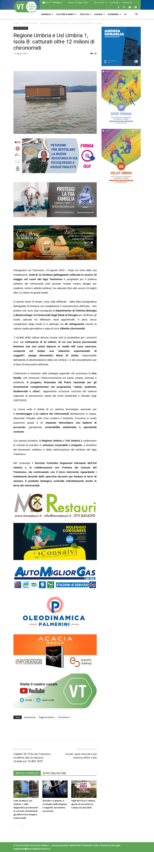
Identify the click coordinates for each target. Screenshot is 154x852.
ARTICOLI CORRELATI (27, 773)
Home (16, 23)
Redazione (127, 2)
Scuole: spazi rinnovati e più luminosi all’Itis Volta (81, 755)
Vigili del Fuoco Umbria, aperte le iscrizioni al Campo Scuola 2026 (83, 804)
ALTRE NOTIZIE (30, 23)
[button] (136, 14)
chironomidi (29, 717)
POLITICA (86, 14)
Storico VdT (100, 2)
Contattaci (114, 2)
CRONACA (47, 14)
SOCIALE (99, 14)
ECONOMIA (114, 14)
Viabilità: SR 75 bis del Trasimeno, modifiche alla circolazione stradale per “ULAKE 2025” (32, 757)
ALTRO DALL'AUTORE (54, 773)
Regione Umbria (47, 717)
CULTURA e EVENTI (66, 14)
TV (125, 14)
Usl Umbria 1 (64, 717)
